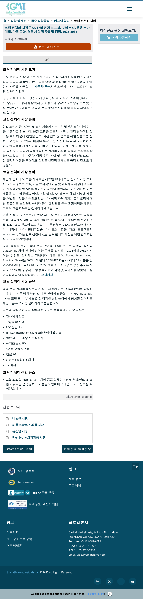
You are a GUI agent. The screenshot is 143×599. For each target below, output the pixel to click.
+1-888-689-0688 (90, 541)
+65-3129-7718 (86, 550)
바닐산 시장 (20, 418)
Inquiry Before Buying (77, 449)
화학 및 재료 (19, 21)
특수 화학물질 (40, 21)
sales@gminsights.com (91, 555)
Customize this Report (18, 449)
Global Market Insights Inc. (23, 572)
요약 (47, 60)
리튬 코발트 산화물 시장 (28, 425)
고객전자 (47, 275)
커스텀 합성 (61, 21)
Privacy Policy (95, 593)
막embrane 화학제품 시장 (29, 437)
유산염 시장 (20, 431)
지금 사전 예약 (119, 38)
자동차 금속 (42, 87)
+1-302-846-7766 (85, 546)
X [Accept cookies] (110, 594)
